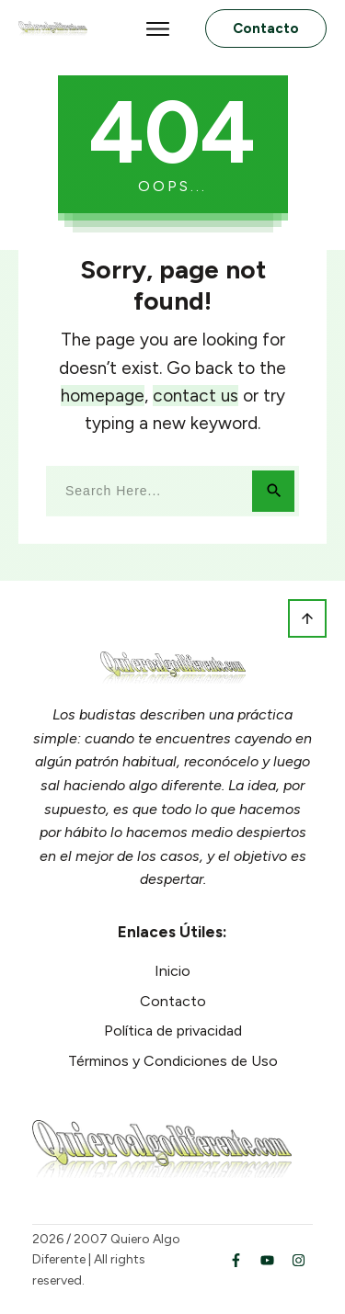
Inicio (172, 971)
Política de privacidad (173, 1030)
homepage (102, 395)
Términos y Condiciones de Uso (173, 1061)
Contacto (173, 1001)
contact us (195, 395)
